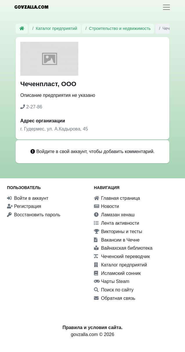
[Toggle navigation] (166, 7)
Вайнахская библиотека (123, 248)
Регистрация (24, 206)
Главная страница (117, 198)
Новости (106, 206)
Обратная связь (114, 298)
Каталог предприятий (56, 28)
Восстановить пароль (33, 214)
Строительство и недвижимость (120, 28)
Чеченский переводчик (122, 256)
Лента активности (116, 223)
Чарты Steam (111, 281)
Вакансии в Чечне (116, 239)
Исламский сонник (117, 273)
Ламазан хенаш (114, 214)
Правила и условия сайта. (92, 327)
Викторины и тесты (118, 231)
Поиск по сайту (114, 289)
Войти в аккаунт (27, 198)
